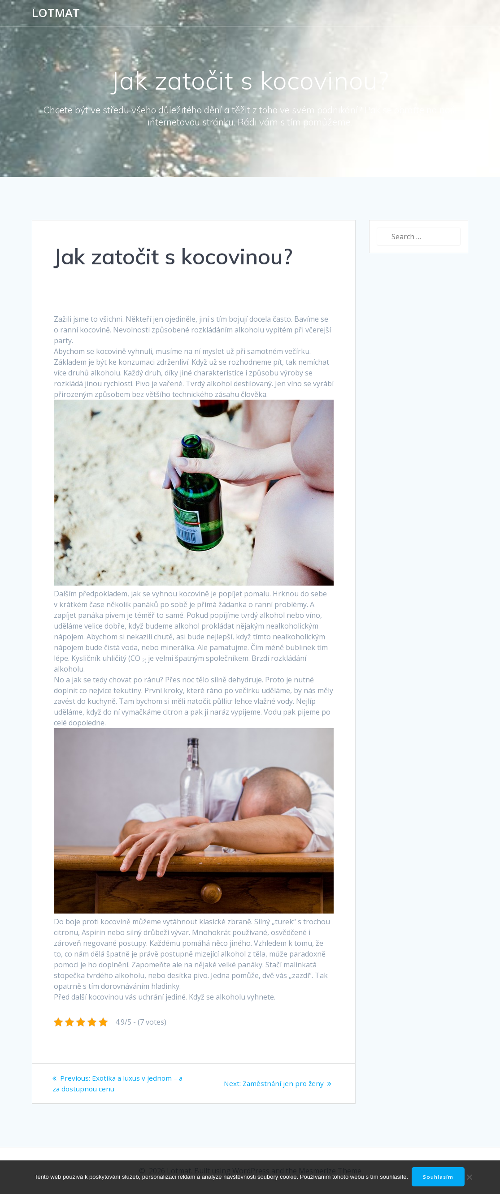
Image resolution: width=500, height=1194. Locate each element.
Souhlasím (439, 1177)
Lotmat (56, 13)
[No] (468, 1176)
